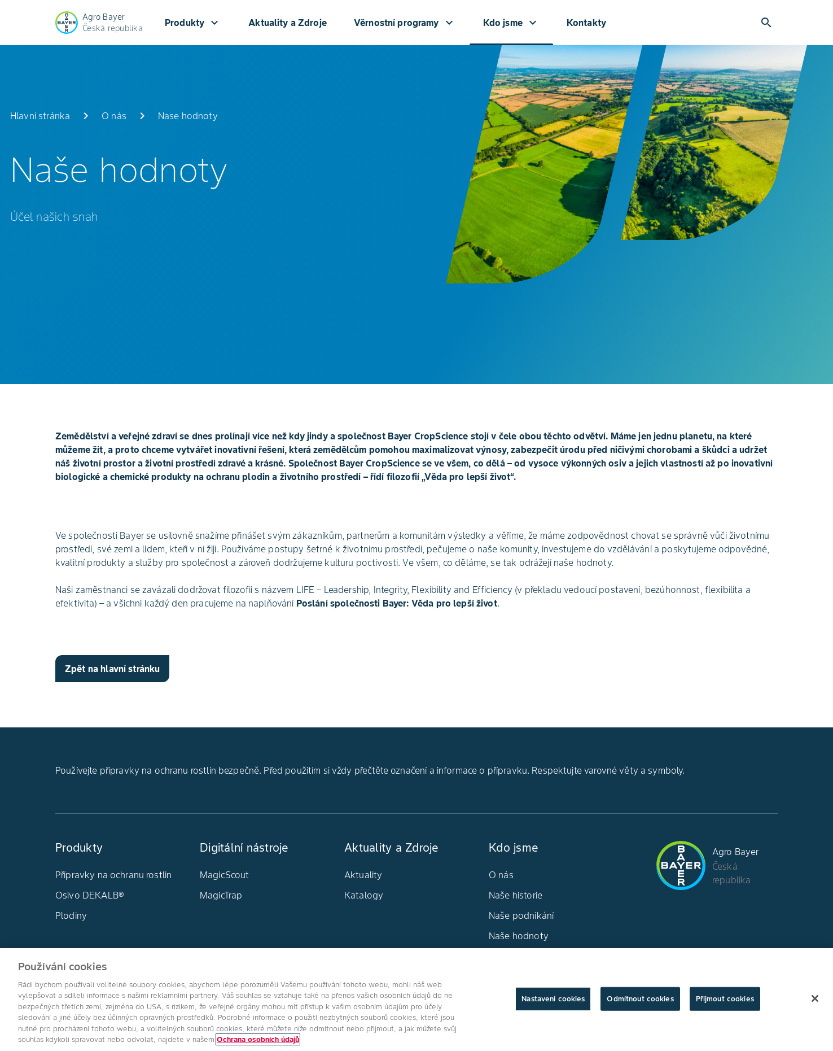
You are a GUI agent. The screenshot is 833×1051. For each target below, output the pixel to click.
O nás (501, 874)
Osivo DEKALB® (89, 895)
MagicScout (224, 874)
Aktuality (363, 874)
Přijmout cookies (725, 1001)
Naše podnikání (521, 915)
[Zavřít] (815, 1001)
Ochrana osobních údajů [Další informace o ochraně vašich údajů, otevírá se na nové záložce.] (258, 1043)
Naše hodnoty (519, 935)
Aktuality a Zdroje (287, 22)
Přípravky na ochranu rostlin (113, 874)
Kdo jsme (511, 22)
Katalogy (363, 895)
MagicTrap (221, 895)
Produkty (193, 22)
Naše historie (515, 895)
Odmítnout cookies (640, 1001)
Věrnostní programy (405, 22)
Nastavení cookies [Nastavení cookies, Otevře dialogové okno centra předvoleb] (553, 1001)
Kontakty (586, 22)
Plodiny (71, 915)
